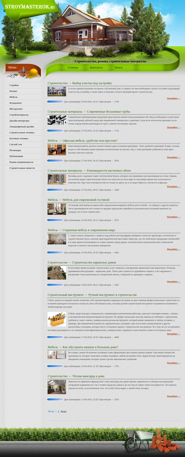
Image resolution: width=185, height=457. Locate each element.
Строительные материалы (65, 111)
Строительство (58, 83)
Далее (63, 411)
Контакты (96, 67)
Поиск (118, 67)
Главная (73, 67)
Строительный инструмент (66, 295)
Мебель (53, 140)
